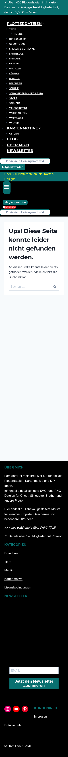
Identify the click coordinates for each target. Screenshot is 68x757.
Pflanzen (15, 83)
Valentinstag (18, 108)
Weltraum (16, 118)
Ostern (14, 133)
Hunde (18, 34)
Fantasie (15, 58)
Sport (13, 98)
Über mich (18, 145)
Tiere (7, 562)
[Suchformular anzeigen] (25, 161)
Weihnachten (18, 113)
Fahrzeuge (16, 54)
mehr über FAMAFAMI (40, 527)
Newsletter (20, 151)
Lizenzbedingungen (17, 587)
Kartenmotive (13, 579)
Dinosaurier (17, 39)
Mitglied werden (12, 167)
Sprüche (14, 103)
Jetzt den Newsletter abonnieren (34, 683)
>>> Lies (10, 527)
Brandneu (11, 553)
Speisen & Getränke (22, 48)
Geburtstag (17, 44)
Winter (14, 123)
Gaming (14, 63)
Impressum (41, 716)
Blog (12, 139)
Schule (14, 88)
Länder (14, 73)
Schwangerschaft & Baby (26, 93)
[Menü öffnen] (7, 187)
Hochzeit (15, 68)
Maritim (14, 78)
